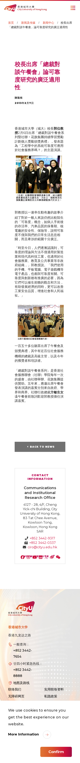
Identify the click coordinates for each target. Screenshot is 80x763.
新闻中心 (48, 23)
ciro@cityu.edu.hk (42, 547)
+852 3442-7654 (22, 653)
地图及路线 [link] (21, 683)
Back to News (42, 446)
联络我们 (14, 689)
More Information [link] (24, 734)
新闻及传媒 (28, 23)
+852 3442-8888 (22, 673)
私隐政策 (50, 696)
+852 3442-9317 (42, 538)
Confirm (56, 752)
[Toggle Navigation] (73, 8)
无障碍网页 (16, 696)
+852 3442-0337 (42, 543)
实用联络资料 (54, 689)
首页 (11, 23)
